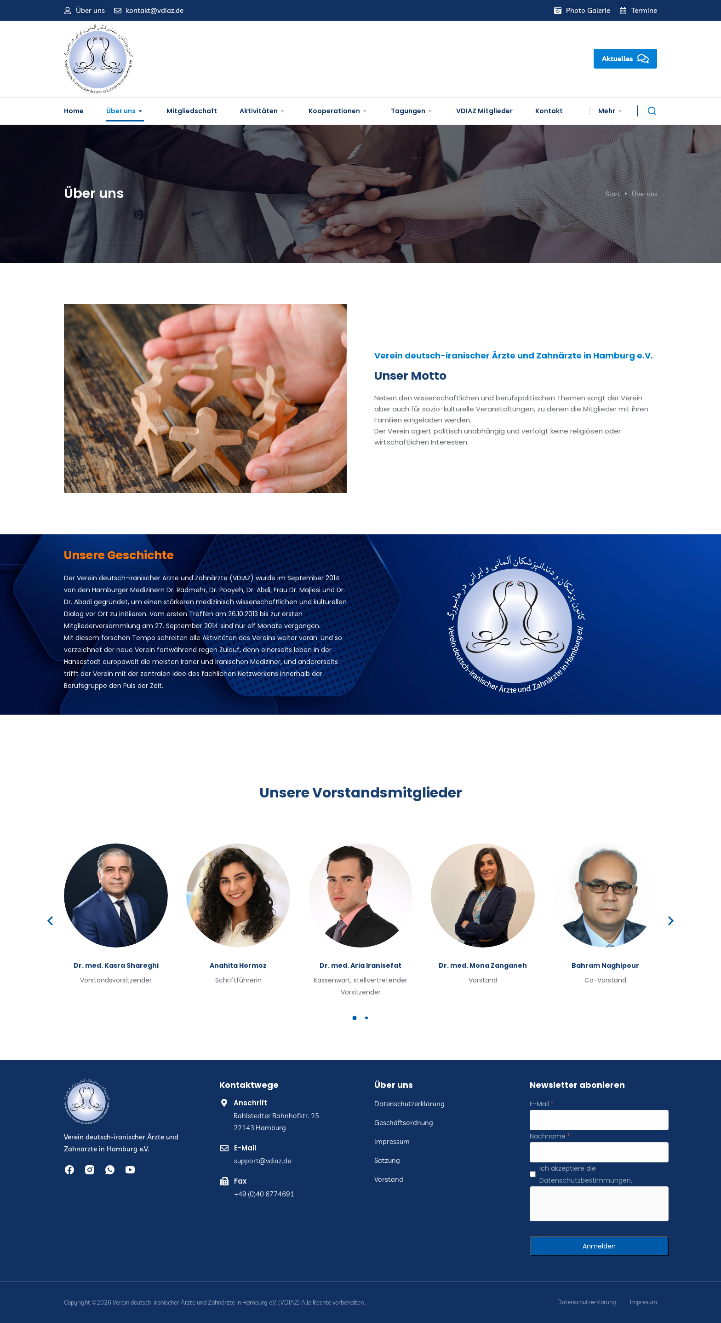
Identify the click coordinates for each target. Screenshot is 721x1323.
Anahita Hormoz (238, 965)
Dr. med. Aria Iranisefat (360, 965)
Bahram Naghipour (605, 965)
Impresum (643, 1302)
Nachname (548, 1136)
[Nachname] (599, 1152)
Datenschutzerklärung (586, 1302)
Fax (240, 1181)
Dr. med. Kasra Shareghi (116, 965)
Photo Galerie (588, 10)
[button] (354, 1018)
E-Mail (245, 1148)
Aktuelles (625, 58)
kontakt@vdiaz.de (154, 10)
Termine (644, 10)
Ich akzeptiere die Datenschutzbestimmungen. (585, 1174)
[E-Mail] (599, 1120)
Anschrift (250, 1103)
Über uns (90, 10)
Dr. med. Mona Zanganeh (483, 965)
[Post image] (116, 895)
